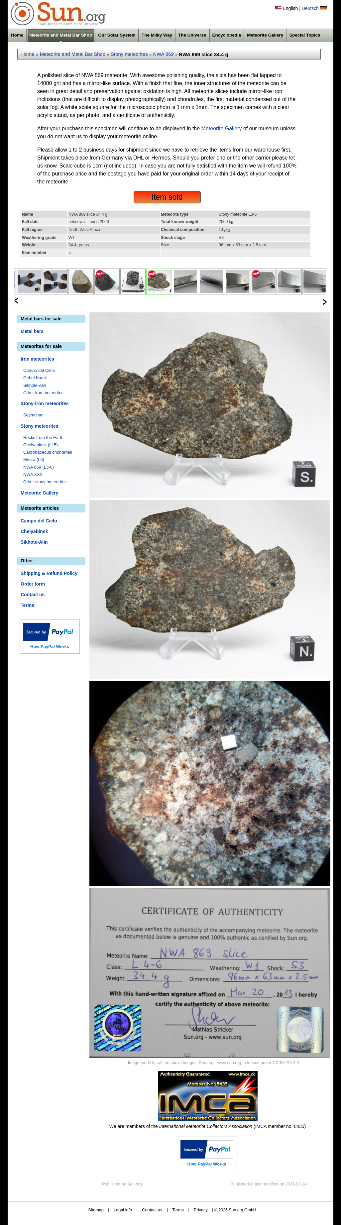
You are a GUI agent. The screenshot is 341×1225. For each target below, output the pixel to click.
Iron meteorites (37, 359)
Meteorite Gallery (265, 35)
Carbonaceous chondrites (47, 452)
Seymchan (33, 414)
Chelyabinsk (34, 531)
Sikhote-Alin (34, 385)
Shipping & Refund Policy (49, 573)
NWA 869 (163, 54)
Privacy (201, 1209)
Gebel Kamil (35, 377)
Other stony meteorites (44, 481)
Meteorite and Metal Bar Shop (60, 35)
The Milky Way (157, 35)
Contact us (33, 594)
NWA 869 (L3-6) (38, 467)
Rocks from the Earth (43, 437)
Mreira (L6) (33, 459)
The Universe (192, 35)
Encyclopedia (226, 35)
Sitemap (96, 1209)
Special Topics (304, 35)
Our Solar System (117, 35)
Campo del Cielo (39, 370)
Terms (27, 605)
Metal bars (32, 331)
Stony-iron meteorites (45, 403)
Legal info (123, 1209)
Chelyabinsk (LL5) (40, 444)
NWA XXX (33, 474)
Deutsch (310, 8)
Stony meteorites (129, 54)
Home (17, 35)
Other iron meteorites (43, 392)
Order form (33, 584)
